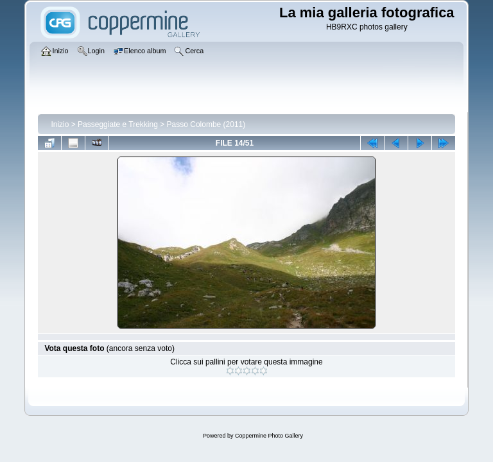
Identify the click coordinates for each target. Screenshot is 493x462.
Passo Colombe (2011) (206, 124)
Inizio (60, 124)
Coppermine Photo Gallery (269, 435)
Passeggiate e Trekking (118, 124)
